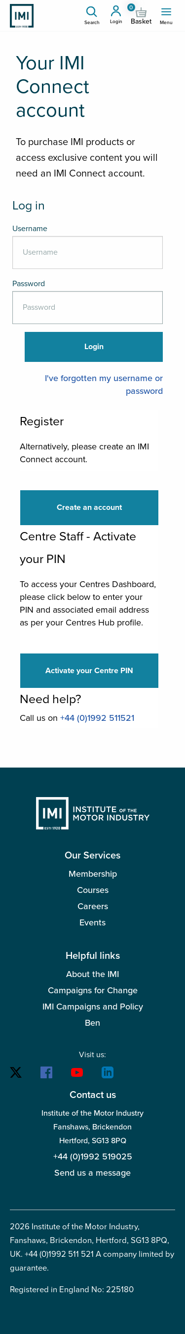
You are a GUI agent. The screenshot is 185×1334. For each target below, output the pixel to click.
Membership (93, 873)
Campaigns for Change (93, 990)
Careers (92, 906)
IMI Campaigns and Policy (92, 1006)
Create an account (89, 507)
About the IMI (92, 974)
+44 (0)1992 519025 (92, 1156)
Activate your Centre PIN (89, 671)
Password (28, 284)
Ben (92, 1022)
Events (92, 922)
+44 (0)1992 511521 (97, 717)
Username (29, 229)
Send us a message (92, 1172)
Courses (93, 890)
